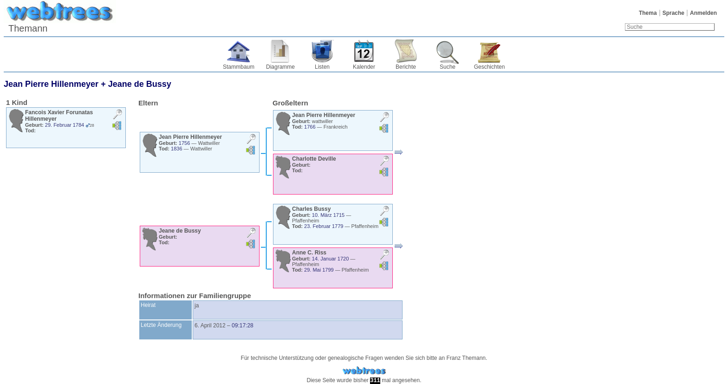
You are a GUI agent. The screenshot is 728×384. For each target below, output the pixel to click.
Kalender (364, 67)
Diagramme (280, 67)
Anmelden (703, 13)
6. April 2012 (210, 325)
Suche (447, 67)
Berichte (406, 67)
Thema (648, 13)
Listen (322, 67)
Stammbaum (238, 67)
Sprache (673, 13)
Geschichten (489, 67)
